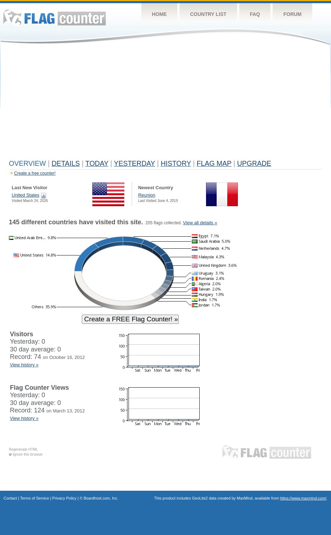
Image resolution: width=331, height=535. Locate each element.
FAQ (255, 14)
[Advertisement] (165, 103)
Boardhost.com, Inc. (101, 498)
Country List (208, 14)
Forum (292, 14)
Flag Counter (54, 18)
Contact (10, 498)
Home (159, 14)
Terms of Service (34, 498)
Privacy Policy (64, 498)
